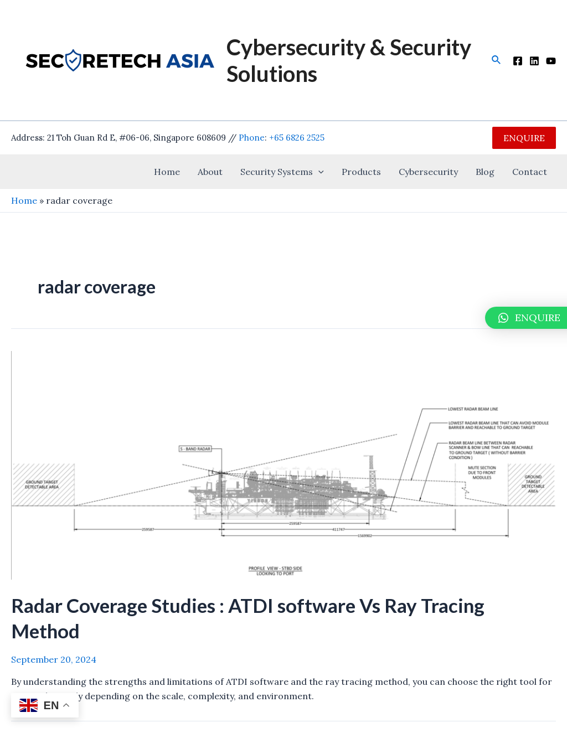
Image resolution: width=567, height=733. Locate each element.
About (210, 171)
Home (167, 171)
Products (361, 171)
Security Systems (282, 171)
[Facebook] (518, 61)
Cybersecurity (428, 171)
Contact (529, 171)
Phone (252, 137)
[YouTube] (551, 61)
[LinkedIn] (534, 61)
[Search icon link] (497, 60)
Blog (485, 171)
